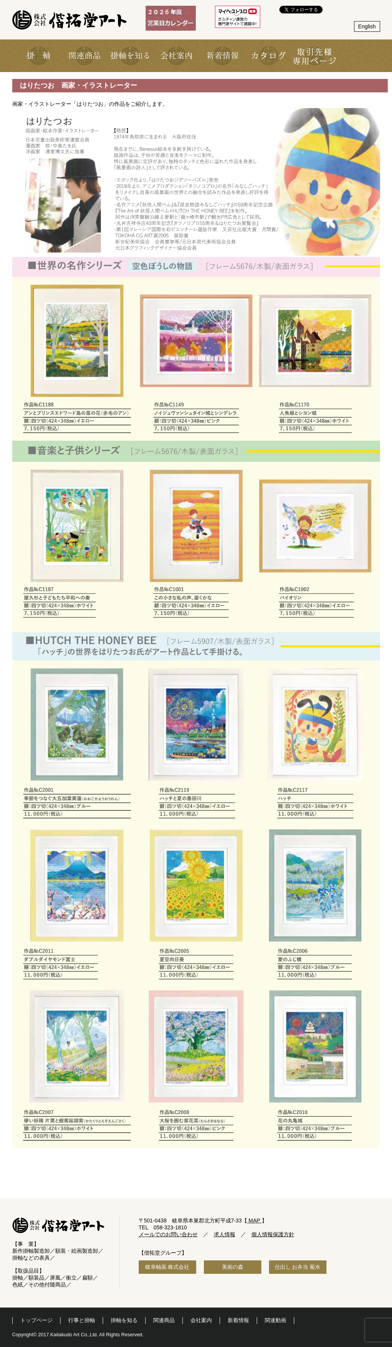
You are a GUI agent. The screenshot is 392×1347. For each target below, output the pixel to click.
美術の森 (232, 1267)
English (367, 26)
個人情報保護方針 (272, 1234)
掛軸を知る (124, 1320)
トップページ (36, 1320)
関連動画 (275, 1320)
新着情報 (238, 1320)
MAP (254, 1220)
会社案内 (201, 1320)
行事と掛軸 (81, 1320)
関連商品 (164, 1320)
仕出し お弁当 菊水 (298, 1267)
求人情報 (224, 1234)
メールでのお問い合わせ (168, 1234)
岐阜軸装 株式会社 (167, 1267)
